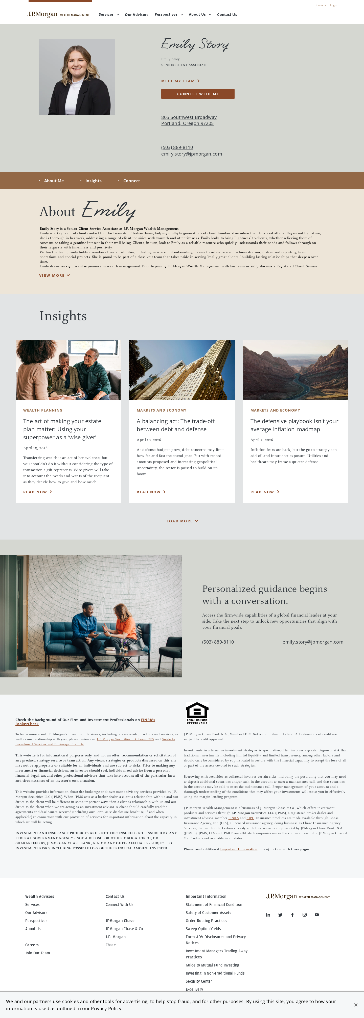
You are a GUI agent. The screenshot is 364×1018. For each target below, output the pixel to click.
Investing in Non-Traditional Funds (215, 973)
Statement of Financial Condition (214, 905)
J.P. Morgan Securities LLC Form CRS (125, 739)
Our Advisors (36, 913)
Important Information (238, 849)
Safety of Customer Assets (208, 913)
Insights (93, 181)
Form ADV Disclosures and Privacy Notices (216, 940)
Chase (111, 945)
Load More (180, 521)
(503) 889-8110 (218, 642)
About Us (200, 14)
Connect (131, 181)
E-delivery (194, 989)
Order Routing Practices (206, 921)
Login (333, 5)
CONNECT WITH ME (198, 93)
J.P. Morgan (116, 937)
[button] (356, 1005)
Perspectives (169, 14)
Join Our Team (37, 953)
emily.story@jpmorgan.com (191, 154)
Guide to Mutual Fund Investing (212, 965)
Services (109, 14)
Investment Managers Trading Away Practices (216, 954)
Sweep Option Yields (203, 929)
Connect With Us (120, 905)
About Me (54, 181)
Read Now (35, 492)
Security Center (199, 981)
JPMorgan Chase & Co (124, 929)
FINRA (234, 818)
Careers (321, 5)
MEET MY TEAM (178, 81)
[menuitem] (136, 15)
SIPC (250, 818)
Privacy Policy (106, 1008)
